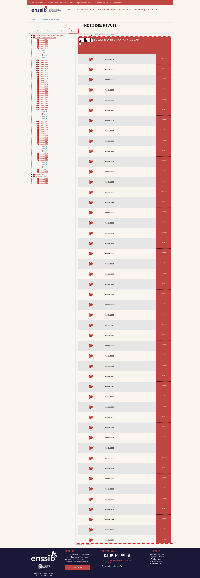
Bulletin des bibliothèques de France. (61, 3)
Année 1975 (44, 103)
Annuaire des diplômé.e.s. (37, 3)
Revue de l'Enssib (41, 177)
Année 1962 (44, 140)
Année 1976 (44, 101)
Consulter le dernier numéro (112, 566)
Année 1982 (44, 89)
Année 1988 (44, 77)
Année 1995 (44, 62)
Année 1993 (44, 66)
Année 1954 (44, 172)
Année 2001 (44, 40)
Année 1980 (44, 93)
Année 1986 (44, 81)
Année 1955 (44, 170)
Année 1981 (44, 91)
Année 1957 (44, 158)
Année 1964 (44, 136)
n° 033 (46, 151)
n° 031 (46, 146)
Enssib (33, 19)
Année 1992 (44, 68)
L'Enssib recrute (155, 559)
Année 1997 (44, 48)
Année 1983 (44, 87)
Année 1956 (44, 160)
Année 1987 (44, 79)
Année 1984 (44, 85)
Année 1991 (44, 70)
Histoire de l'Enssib (157, 554)
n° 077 (46, 119)
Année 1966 (44, 132)
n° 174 (46, 53)
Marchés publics (156, 561)
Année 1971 (44, 122)
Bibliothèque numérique (50, 19)
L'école (70, 9)
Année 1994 (44, 64)
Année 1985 (44, 83)
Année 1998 (44, 46)
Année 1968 (44, 128)
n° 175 (46, 50)
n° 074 (46, 112)
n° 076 (46, 116)
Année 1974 (44, 105)
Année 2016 (44, 179)
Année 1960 (44, 144)
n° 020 (46, 165)
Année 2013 (44, 183)
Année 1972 (44, 109)
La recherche (126, 9)
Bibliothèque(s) (40, 175)
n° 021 (46, 167)
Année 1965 (44, 134)
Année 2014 (44, 181)
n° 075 (46, 114)
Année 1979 (44, 95)
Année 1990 (44, 73)
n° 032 (46, 149)
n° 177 (46, 55)
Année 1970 (44, 124)
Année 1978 (44, 97)
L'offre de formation (86, 9)
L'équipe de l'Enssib (157, 557)
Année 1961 (44, 142)
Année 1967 (44, 130)
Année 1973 (44, 107)
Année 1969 (44, 126)
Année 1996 (44, 60)
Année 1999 (44, 44)
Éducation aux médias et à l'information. (108, 3)
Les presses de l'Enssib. (84, 3)
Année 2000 (44, 42)
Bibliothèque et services (147, 9)
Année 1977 (44, 99)
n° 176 (46, 57)
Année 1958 (44, 156)
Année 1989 (44, 75)
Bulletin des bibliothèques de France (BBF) (49, 36)
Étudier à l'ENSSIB (107, 9)
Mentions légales (156, 564)
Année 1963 (44, 138)
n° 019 (46, 162)
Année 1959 (44, 154)
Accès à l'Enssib (77, 567)
